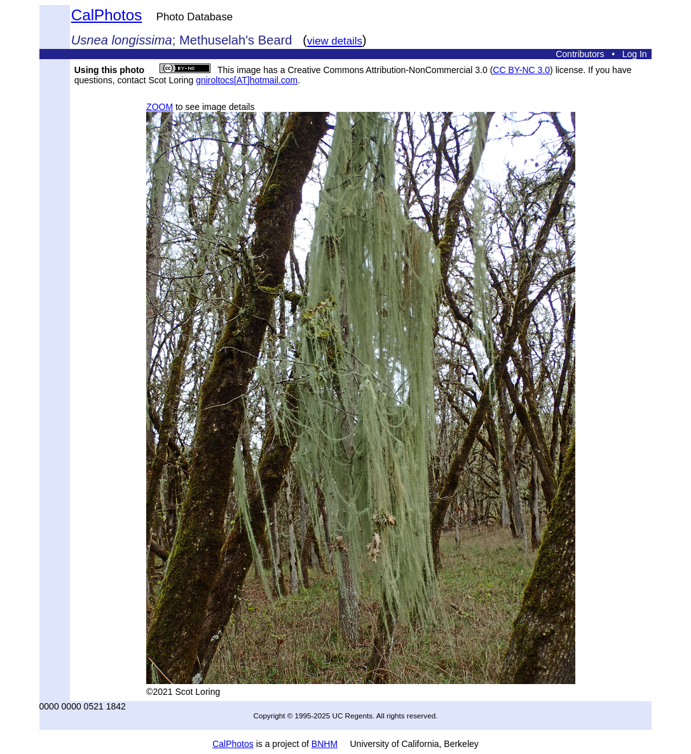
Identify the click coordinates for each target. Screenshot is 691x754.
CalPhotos (106, 15)
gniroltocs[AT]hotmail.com (247, 80)
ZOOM (159, 107)
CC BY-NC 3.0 (521, 70)
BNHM (324, 744)
